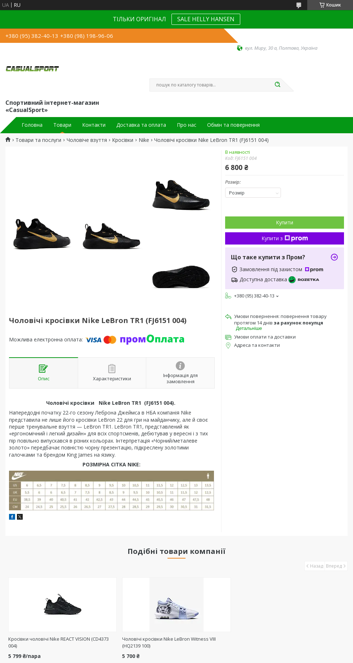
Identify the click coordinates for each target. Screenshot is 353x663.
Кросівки (122, 140)
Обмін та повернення (233, 124)
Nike (144, 140)
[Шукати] (277, 85)
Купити (284, 222)
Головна (32, 124)
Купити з (285, 238)
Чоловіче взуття (87, 140)
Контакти (94, 124)
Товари (62, 124)
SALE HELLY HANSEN (205, 19)
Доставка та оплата (141, 124)
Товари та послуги (38, 140)
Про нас (186, 124)
